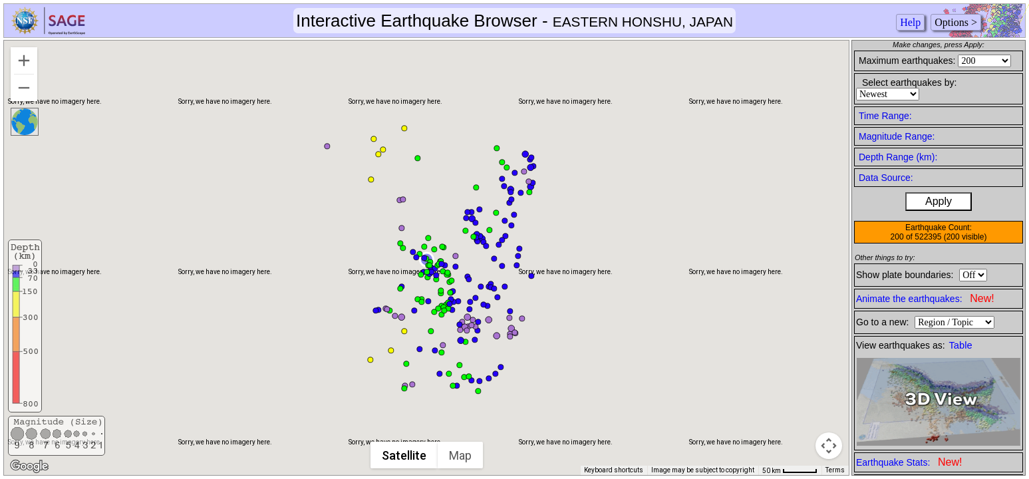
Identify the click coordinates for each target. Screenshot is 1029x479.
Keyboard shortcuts (613, 470)
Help (910, 22)
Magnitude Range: (897, 136)
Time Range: (885, 115)
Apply (938, 201)
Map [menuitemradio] (461, 455)
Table (960, 345)
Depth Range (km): (898, 157)
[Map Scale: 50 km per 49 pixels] (789, 470)
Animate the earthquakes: (925, 298)
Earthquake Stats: (909, 462)
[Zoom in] (24, 60)
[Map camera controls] (828, 445)
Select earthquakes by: (909, 82)
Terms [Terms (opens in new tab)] (835, 470)
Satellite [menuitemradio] (404, 455)
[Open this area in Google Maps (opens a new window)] (29, 466)
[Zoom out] (24, 88)
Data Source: (886, 177)
